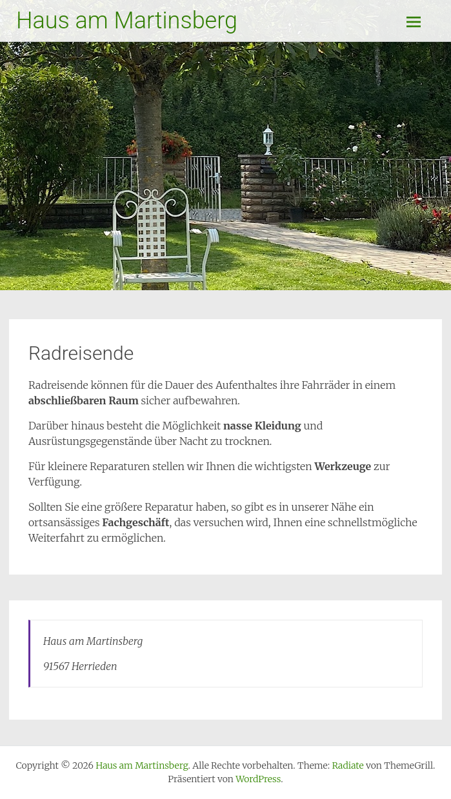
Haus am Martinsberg (126, 20)
